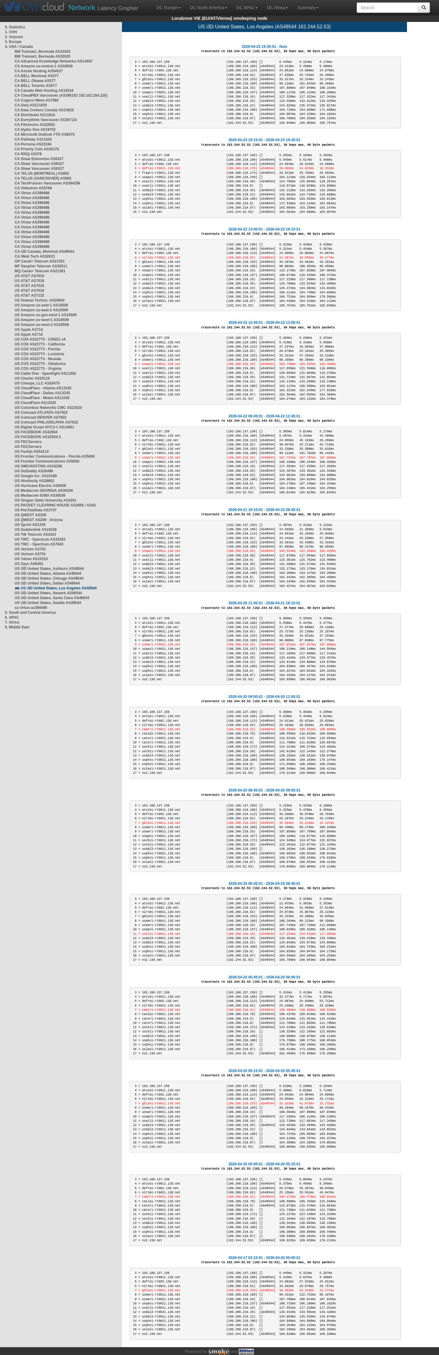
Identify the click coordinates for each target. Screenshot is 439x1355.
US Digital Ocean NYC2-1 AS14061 (44, 427)
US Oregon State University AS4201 (46, 500)
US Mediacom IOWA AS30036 (40, 495)
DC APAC (247, 7)
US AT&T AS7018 (29, 276)
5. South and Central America (30, 612)
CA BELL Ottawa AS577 (35, 81)
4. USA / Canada (19, 47)
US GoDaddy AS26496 (34, 471)
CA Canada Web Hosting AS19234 (44, 90)
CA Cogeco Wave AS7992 (37, 100)
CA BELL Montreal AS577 (37, 76)
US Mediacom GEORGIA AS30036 (44, 490)
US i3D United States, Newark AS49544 (48, 593)
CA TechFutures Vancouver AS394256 (47, 183)
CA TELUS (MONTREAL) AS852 (42, 173)
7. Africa (12, 622)
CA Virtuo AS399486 (32, 193)
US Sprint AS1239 (30, 525)
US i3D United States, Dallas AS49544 (47, 583)
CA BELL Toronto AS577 (36, 86)
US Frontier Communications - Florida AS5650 (55, 456)
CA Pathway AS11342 (33, 139)
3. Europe (13, 42)
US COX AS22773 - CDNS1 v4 (40, 339)
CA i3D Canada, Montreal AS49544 (44, 251)
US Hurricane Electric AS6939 (40, 486)
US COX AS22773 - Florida (37, 349)
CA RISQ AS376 (28, 154)
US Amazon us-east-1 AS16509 (41, 305)
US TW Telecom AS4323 (35, 534)
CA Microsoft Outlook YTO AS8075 (45, 134)
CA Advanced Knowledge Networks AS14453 (53, 61)
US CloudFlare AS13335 (35, 403)
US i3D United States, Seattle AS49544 (48, 603)
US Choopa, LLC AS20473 (37, 383)
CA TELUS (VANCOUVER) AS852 (43, 178)
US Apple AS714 (29, 329)
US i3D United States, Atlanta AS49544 (48, 573)
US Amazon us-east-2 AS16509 (41, 310)
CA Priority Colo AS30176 (37, 149)
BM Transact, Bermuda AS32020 (42, 51)
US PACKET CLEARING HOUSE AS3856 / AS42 (55, 505)
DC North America (208, 7)
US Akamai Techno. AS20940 (40, 300)
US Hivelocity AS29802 (34, 481)
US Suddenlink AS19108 (36, 529)
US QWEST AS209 (30, 515)
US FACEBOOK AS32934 (36, 432)
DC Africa (277, 7)
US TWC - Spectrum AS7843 (39, 544)
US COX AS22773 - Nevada (38, 359)
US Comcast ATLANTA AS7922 (41, 412)
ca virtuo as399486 (31, 608)
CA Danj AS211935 (31, 105)
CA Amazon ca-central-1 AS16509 (44, 66)
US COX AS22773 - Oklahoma (40, 364)
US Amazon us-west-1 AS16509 (42, 320)
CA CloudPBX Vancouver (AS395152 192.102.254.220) (61, 95)
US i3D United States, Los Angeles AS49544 (59, 588)
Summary (308, 7)
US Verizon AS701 (30, 549)
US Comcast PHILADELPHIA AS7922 (46, 422)
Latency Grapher (103, 7)
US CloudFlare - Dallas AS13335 (42, 393)
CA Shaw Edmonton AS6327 (39, 159)
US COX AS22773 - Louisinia (39, 354)
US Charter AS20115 (32, 378)
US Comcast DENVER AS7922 (40, 417)
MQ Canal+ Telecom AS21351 (40, 271)
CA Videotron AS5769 (33, 188)
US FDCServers (28, 442)
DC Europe (169, 7)
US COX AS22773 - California (40, 344)
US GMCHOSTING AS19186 (38, 466)
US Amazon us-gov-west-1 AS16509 (46, 315)
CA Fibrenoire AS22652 (35, 125)
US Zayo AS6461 (29, 564)
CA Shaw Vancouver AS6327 (39, 164)
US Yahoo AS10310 (31, 559)
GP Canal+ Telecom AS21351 (40, 261)
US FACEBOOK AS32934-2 (38, 437)
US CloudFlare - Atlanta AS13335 (43, 388)
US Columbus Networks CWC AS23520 (48, 408)
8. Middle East (17, 627)
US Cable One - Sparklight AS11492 (45, 373)
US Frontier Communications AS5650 (47, 461)
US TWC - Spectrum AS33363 (40, 539)
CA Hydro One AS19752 (35, 129)
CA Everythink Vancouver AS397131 (46, 120)
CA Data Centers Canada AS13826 (44, 110)
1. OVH (11, 32)
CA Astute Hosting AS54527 (39, 71)
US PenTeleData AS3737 (35, 510)
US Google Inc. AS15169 (36, 476)
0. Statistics (15, 27)
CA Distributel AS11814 (35, 115)
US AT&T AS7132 (29, 295)
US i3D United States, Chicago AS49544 (49, 578)
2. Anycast (14, 37)
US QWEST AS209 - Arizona (39, 520)
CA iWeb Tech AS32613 (35, 256)
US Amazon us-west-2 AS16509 (42, 325)
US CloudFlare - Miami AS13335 (42, 398)
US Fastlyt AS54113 (32, 451)
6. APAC (12, 617)
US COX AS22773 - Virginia (38, 368)
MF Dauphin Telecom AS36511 (41, 266)
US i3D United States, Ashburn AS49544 (49, 569)
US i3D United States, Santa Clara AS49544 (52, 598)
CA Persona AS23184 (33, 144)
